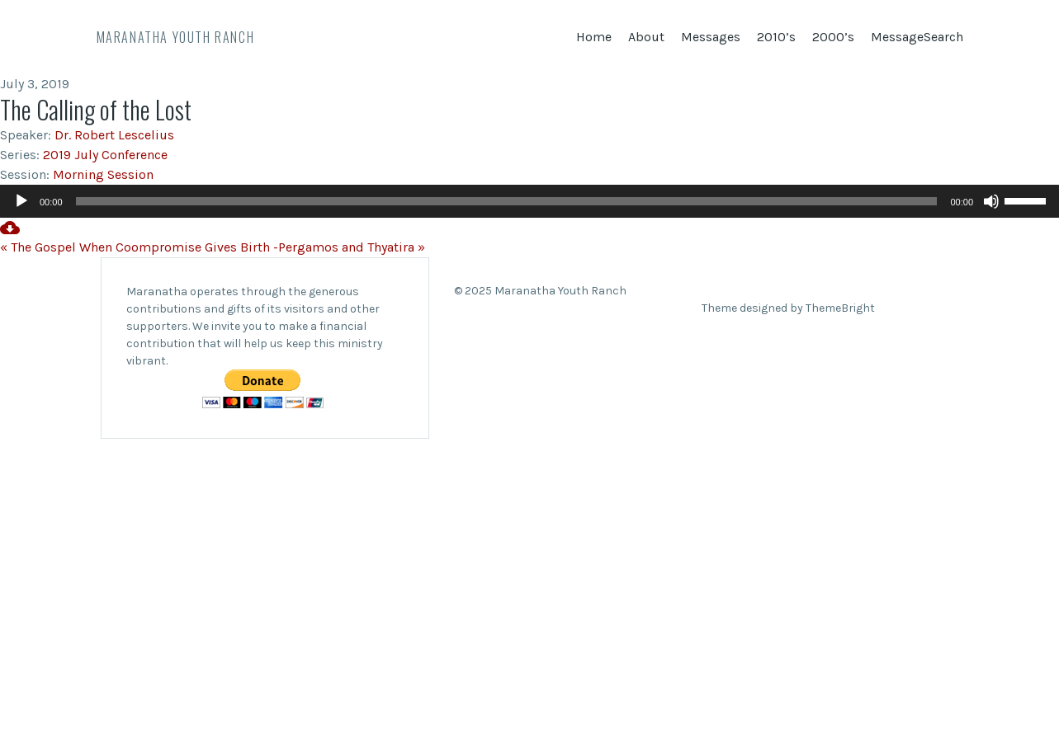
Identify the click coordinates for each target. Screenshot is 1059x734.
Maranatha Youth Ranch (176, 37)
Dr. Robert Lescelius (114, 135)
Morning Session (103, 174)
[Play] (21, 201)
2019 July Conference (105, 154)
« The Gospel (38, 247)
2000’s (833, 37)
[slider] (507, 201)
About (646, 37)
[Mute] (991, 201)
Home (594, 37)
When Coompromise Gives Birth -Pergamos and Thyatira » (252, 247)
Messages (710, 37)
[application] (529, 201)
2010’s (776, 37)
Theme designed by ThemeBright (788, 308)
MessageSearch (917, 37)
